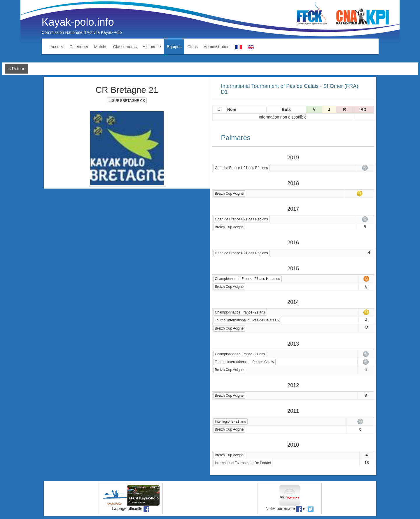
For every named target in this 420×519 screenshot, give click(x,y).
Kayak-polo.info (78, 22)
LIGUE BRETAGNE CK (127, 101)
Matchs (100, 46)
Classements (125, 46)
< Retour (16, 68)
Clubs (192, 46)
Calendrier (78, 46)
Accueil (57, 46)
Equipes (174, 46)
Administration (217, 46)
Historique (152, 46)
